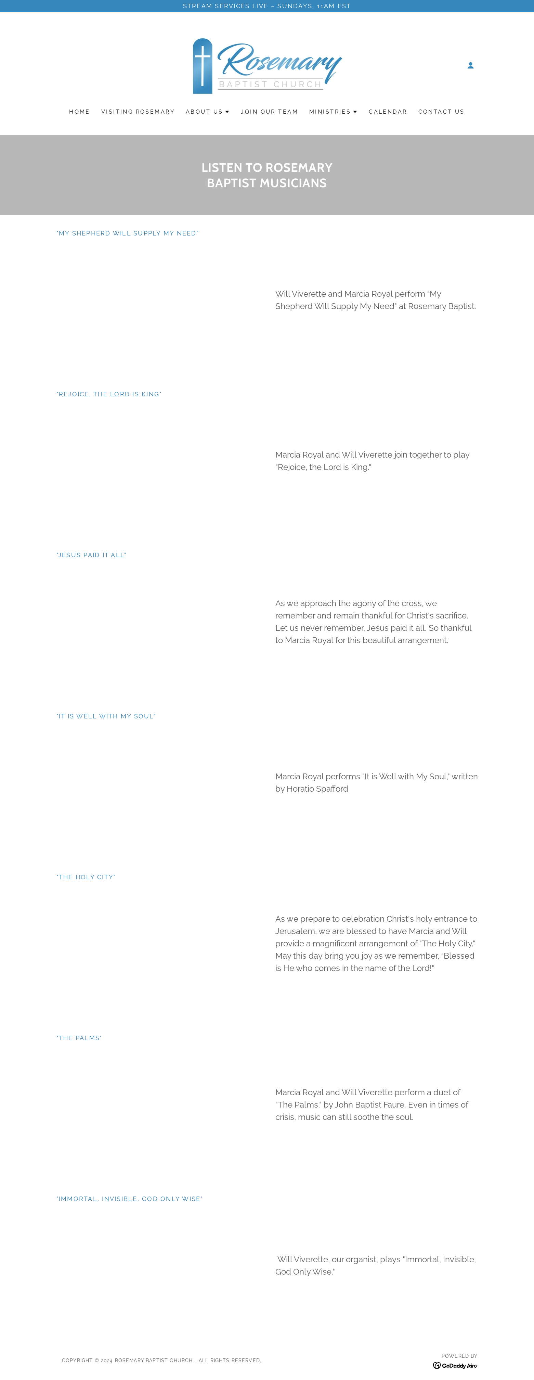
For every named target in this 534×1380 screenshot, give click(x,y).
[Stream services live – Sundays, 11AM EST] (267, 6)
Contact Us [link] (441, 111)
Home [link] (79, 111)
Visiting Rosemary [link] (138, 111)
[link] (267, 64)
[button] (471, 65)
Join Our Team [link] (269, 111)
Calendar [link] (388, 111)
